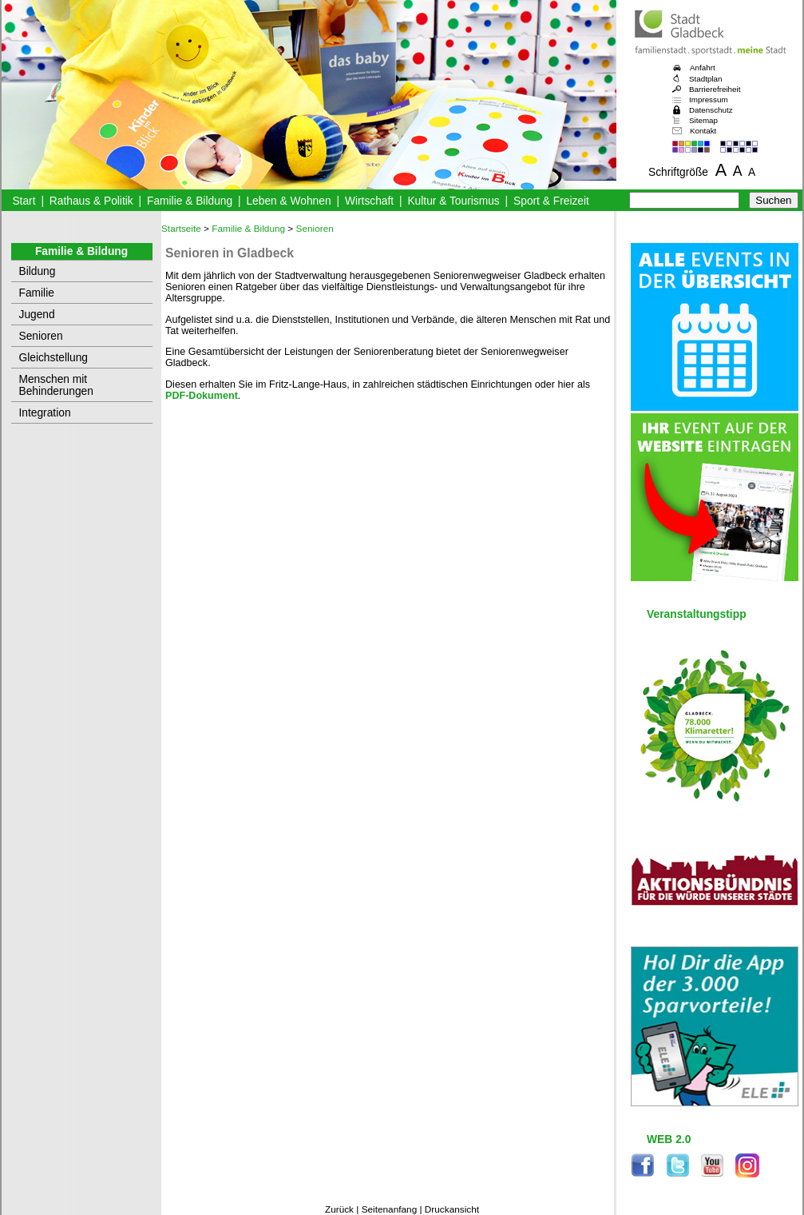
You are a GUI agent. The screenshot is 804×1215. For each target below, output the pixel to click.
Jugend (37, 315)
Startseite (181, 228)
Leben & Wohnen (288, 201)
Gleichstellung (53, 358)
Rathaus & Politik (91, 201)
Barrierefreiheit (714, 89)
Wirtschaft (369, 201)
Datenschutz (711, 110)
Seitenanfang (390, 1209)
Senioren (41, 336)
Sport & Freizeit (551, 201)
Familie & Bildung (189, 201)
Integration (45, 413)
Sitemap (703, 120)
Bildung (37, 271)
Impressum (708, 99)
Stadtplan (706, 78)
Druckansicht (452, 1209)
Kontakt (703, 130)
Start (23, 201)
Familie (36, 293)
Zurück (339, 1209)
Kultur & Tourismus (453, 201)
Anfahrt (702, 67)
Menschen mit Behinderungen (56, 385)
